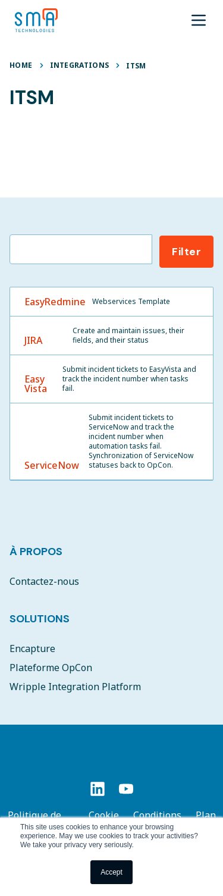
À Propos (36, 551)
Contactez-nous (44, 581)
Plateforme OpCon (51, 667)
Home (21, 65)
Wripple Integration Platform (75, 686)
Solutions (40, 619)
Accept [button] (111, 872)
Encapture (32, 648)
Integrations (79, 65)
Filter (186, 252)
